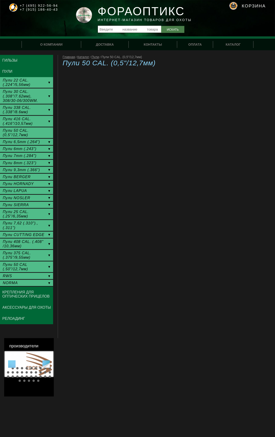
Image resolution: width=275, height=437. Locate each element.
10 (50, 368)
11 (8, 372)
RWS (7, 276)
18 (40, 372)
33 (29, 381)
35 (38, 381)
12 (13, 372)
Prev (12, 364)
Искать (173, 29)
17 (36, 372)
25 (27, 376)
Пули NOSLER (16, 198)
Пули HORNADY (18, 184)
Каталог (83, 57)
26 (31, 376)
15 (27, 372)
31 (20, 381)
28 (40, 376)
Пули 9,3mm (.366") (21, 170)
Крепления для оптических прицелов (26, 294)
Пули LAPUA (15, 191)
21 (8, 376)
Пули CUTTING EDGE (24, 235)
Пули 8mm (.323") (19, 163)
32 (24, 381)
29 (45, 376)
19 (45, 372)
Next (46, 364)
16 (31, 372)
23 (17, 376)
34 (33, 381)
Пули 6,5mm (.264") (21, 142)
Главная (69, 57)
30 (50, 376)
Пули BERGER (17, 177)
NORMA (10, 283)
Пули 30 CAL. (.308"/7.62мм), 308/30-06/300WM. (20, 96)
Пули (95, 57)
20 (50, 372)
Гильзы (9, 60)
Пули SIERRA (16, 205)
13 (17, 372)
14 (22, 372)
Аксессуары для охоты (26, 307)
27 (36, 376)
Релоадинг (13, 319)
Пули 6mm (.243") (19, 149)
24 (22, 376)
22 (13, 376)
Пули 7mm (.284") (19, 156)
